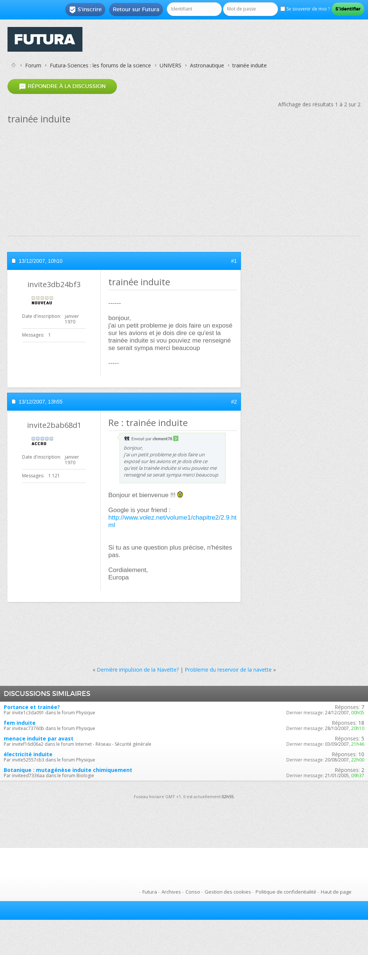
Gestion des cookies (228, 891)
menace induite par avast (38, 738)
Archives (171, 891)
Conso (192, 891)
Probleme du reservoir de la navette (228, 669)
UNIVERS (170, 65)
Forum (33, 65)
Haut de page (336, 891)
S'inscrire (85, 9)
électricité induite (28, 754)
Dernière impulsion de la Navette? (138, 669)
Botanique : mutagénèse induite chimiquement (68, 769)
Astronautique (207, 65)
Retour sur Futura (136, 9)
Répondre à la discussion (62, 86)
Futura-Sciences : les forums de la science (100, 65)
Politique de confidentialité (286, 891)
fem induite (20, 722)
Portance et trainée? (32, 707)
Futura (149, 891)
